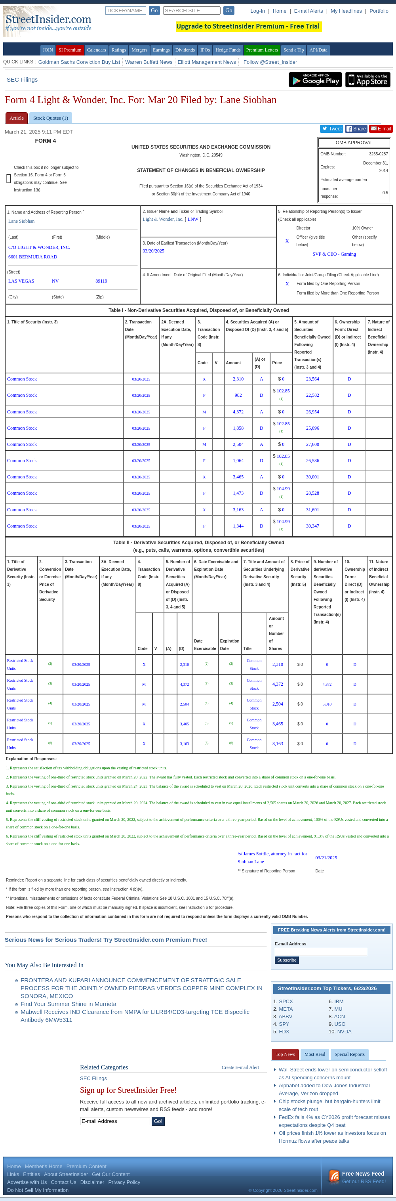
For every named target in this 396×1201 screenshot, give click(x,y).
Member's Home (44, 1166)
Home (280, 11)
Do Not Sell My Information (38, 1190)
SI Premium (70, 50)
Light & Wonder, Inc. (163, 219)
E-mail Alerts (308, 11)
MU (338, 1009)
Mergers (139, 50)
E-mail (381, 128)
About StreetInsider (66, 1174)
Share (356, 129)
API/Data (318, 50)
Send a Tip (294, 50)
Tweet (332, 128)
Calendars (96, 50)
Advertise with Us (27, 1182)
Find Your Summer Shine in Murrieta (68, 1003)
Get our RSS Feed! (357, 1177)
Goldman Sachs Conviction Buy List (79, 62)
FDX (284, 1032)
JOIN (48, 50)
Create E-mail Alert (240, 1067)
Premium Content (87, 1166)
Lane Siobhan (21, 221)
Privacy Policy (124, 1182)
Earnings (161, 50)
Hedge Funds (228, 50)
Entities (31, 1174)
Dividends (185, 50)
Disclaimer (92, 1182)
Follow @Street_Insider (270, 62)
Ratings (119, 50)
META (286, 1009)
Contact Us (63, 1182)
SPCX (286, 1001)
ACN (339, 1016)
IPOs (205, 50)
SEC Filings (22, 79)
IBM (338, 1001)
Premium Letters (262, 50)
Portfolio (378, 11)
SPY (284, 1024)
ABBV (286, 1016)
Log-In (257, 11)
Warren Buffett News (148, 62)
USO (339, 1024)
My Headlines (346, 11)
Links (13, 1174)
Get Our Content (110, 1174)
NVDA (344, 1032)
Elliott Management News (207, 62)
